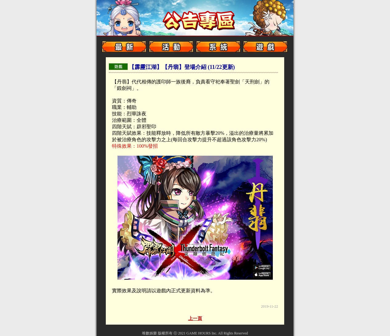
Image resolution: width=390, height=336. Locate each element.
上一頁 (195, 318)
